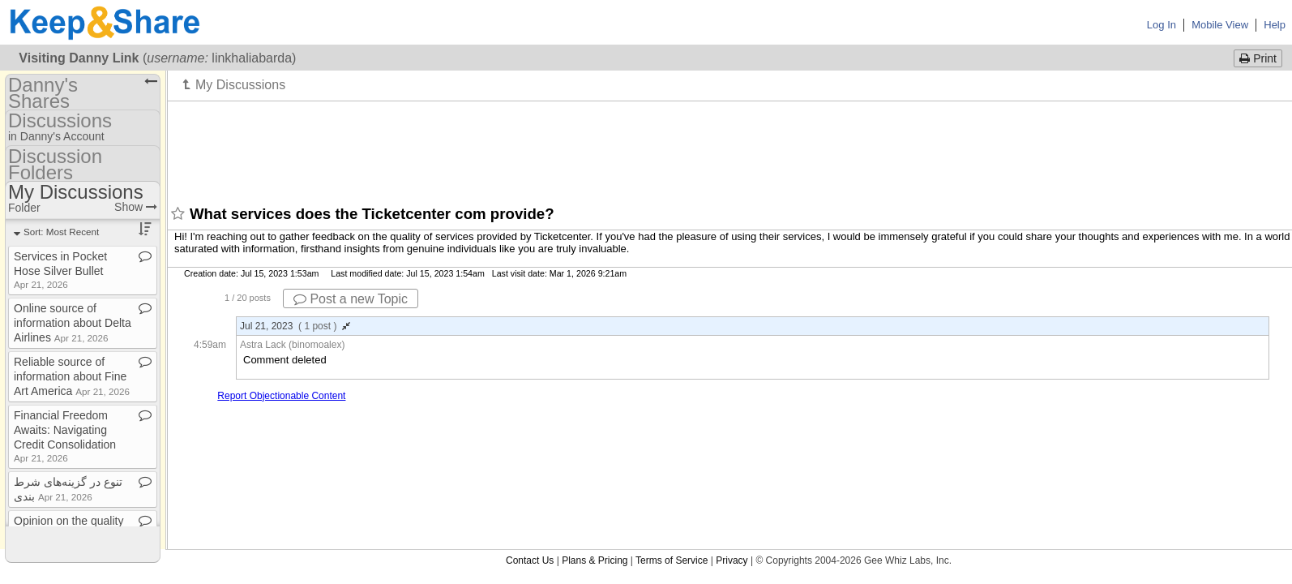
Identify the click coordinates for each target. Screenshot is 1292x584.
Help (1275, 25)
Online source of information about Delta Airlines (72, 323)
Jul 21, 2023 (295, 326)
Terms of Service (671, 560)
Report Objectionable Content (281, 396)
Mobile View (1219, 25)
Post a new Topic (350, 299)
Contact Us (530, 560)
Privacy (731, 560)
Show (135, 206)
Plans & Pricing (594, 560)
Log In (1161, 25)
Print (1258, 58)
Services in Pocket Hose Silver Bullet (60, 270)
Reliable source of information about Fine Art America (72, 376)
